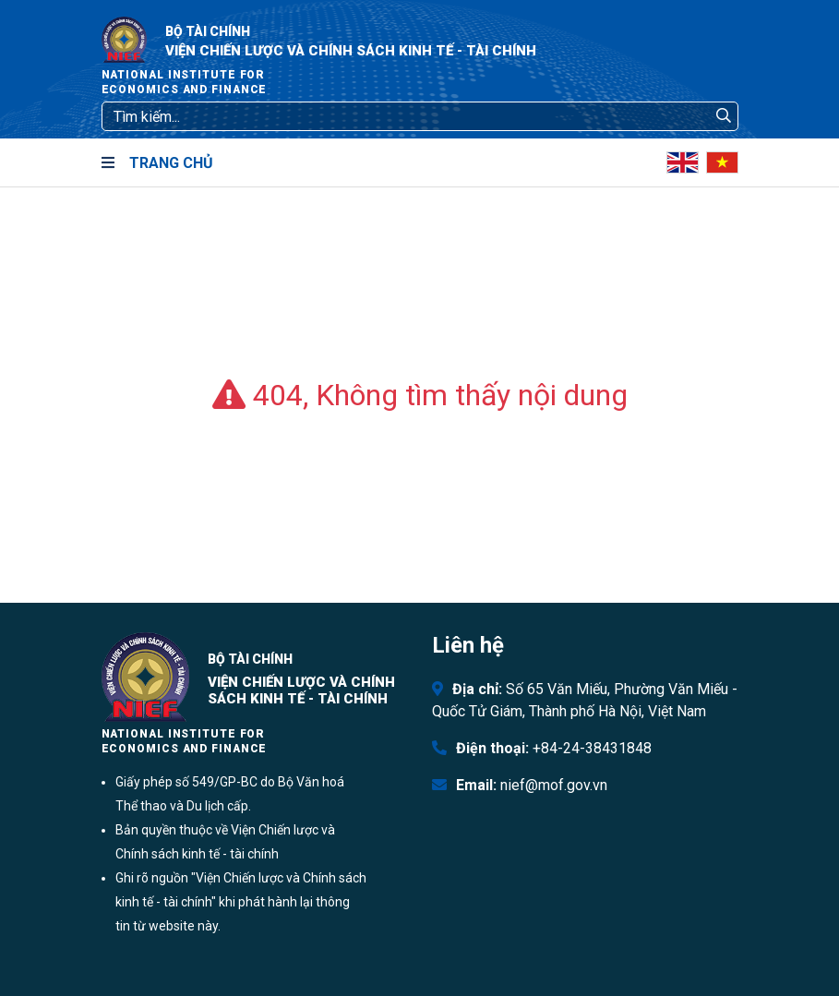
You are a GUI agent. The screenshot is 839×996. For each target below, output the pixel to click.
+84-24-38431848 (592, 748)
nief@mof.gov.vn (553, 785)
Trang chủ (171, 163)
